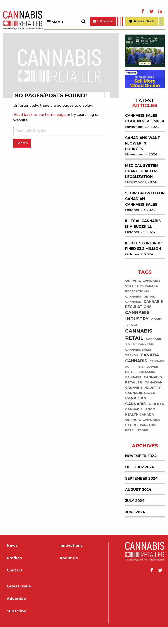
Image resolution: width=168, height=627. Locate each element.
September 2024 (141, 478)
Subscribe (103, 21)
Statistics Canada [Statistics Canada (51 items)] (141, 286)
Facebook (142, 11)
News (12, 545)
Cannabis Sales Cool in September (144, 118)
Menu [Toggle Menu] (57, 22)
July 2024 (135, 501)
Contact (15, 570)
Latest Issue (19, 586)
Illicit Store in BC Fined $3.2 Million (144, 246)
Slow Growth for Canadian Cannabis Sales (144, 198)
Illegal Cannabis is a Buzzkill (143, 224)
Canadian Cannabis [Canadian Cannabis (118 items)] (135, 401)
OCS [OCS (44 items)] (134, 324)
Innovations (71, 545)
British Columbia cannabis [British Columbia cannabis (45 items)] (140, 374)
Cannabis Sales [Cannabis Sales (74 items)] (140, 393)
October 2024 (139, 467)
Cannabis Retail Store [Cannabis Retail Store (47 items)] (140, 427)
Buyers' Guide (142, 21)
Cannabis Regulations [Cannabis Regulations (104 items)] (144, 304)
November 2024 (141, 456)
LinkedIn (160, 11)
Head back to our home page (39, 115)
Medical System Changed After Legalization (141, 171)
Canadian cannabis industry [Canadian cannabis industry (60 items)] (144, 385)
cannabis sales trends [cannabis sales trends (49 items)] (138, 352)
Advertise (16, 598)
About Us (69, 558)
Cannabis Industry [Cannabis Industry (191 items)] (137, 315)
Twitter (151, 11)
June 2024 (135, 512)
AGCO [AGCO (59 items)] (150, 409)
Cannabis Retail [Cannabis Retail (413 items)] (138, 334)
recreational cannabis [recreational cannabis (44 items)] (137, 293)
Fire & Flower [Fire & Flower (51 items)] (146, 366)
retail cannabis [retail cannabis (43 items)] (140, 299)
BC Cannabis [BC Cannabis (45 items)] (143, 344)
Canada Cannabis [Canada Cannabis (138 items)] (142, 358)
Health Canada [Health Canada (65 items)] (139, 414)
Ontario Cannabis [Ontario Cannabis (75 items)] (143, 281)
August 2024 (138, 490)
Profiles (14, 558)
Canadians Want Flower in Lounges (142, 143)
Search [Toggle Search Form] (83, 21)
